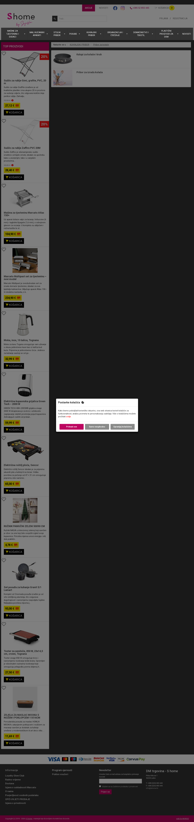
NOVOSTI (186, 34)
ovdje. (68, 416)
